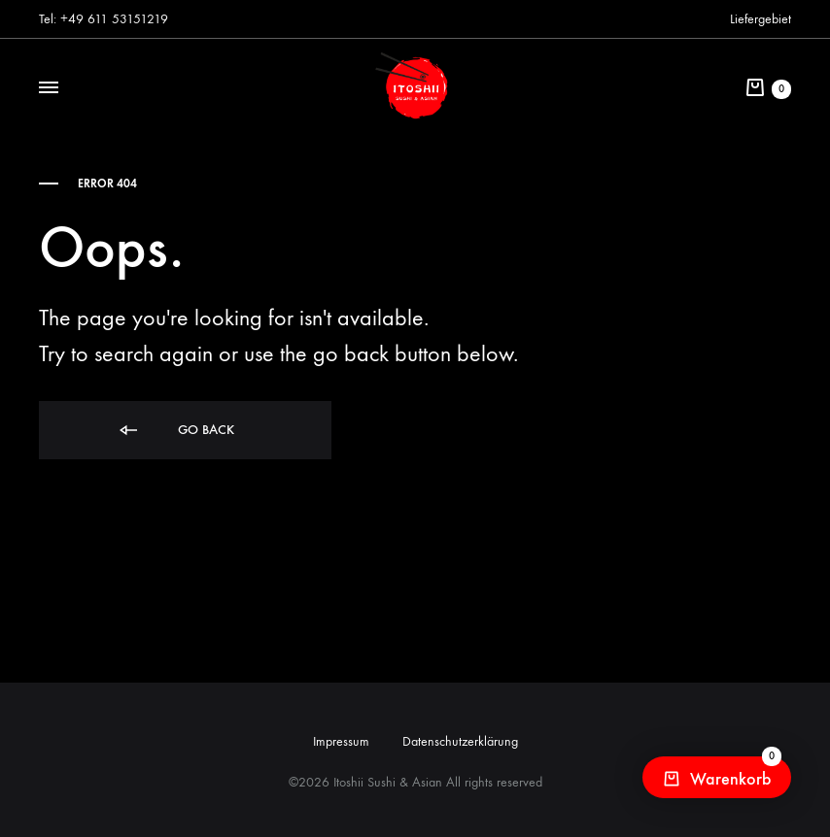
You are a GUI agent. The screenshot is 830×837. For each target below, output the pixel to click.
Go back (175, 430)
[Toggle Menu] (48, 88)
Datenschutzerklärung (460, 741)
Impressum (341, 741)
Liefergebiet (760, 19)
